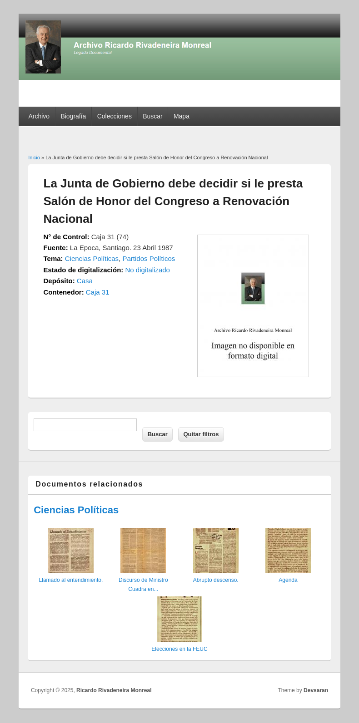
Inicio (34, 157)
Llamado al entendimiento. (71, 580)
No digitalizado (147, 270)
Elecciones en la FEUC (179, 649)
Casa (85, 281)
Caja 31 (98, 292)
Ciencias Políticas (92, 258)
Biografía (73, 116)
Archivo (39, 116)
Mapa (181, 116)
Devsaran (316, 690)
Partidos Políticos (148, 258)
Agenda (288, 580)
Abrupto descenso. (216, 580)
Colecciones (114, 116)
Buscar (153, 116)
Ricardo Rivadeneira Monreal (113, 690)
